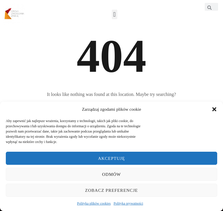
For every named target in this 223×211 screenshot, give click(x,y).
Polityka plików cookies (94, 203)
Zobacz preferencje (111, 190)
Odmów (111, 174)
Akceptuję (111, 158)
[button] (214, 109)
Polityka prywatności (128, 203)
